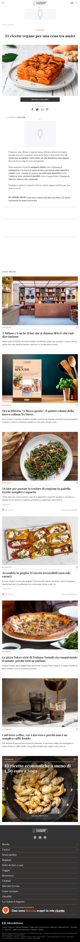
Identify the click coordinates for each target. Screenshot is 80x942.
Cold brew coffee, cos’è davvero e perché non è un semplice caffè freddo (34, 736)
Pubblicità (34, 930)
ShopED (41, 930)
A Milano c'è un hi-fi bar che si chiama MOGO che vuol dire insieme (38, 335)
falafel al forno (15, 176)
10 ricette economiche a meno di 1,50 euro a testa (37, 768)
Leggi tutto (6, 504)
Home (4, 25)
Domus (4, 927)
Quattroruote (34, 927)
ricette (9, 510)
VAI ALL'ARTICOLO (69, 510)
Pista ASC (8, 930)
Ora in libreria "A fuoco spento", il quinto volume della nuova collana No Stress (38, 412)
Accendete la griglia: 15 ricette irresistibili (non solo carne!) (36, 574)
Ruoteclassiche (44, 927)
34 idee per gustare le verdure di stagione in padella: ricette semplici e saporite (36, 490)
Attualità (11, 25)
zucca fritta (53, 176)
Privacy (63, 937)
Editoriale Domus (63, 927)
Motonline (53, 927)
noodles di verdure (30, 173)
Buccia (30, 911)
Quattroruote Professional (21, 930)
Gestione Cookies (19, 938)
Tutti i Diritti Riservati (53, 937)
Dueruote (11, 927)
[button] (32, 109)
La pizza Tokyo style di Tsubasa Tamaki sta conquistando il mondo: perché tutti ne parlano (40, 659)
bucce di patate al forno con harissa (39, 170)
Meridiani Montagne (22, 927)
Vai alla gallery (40, 99)
